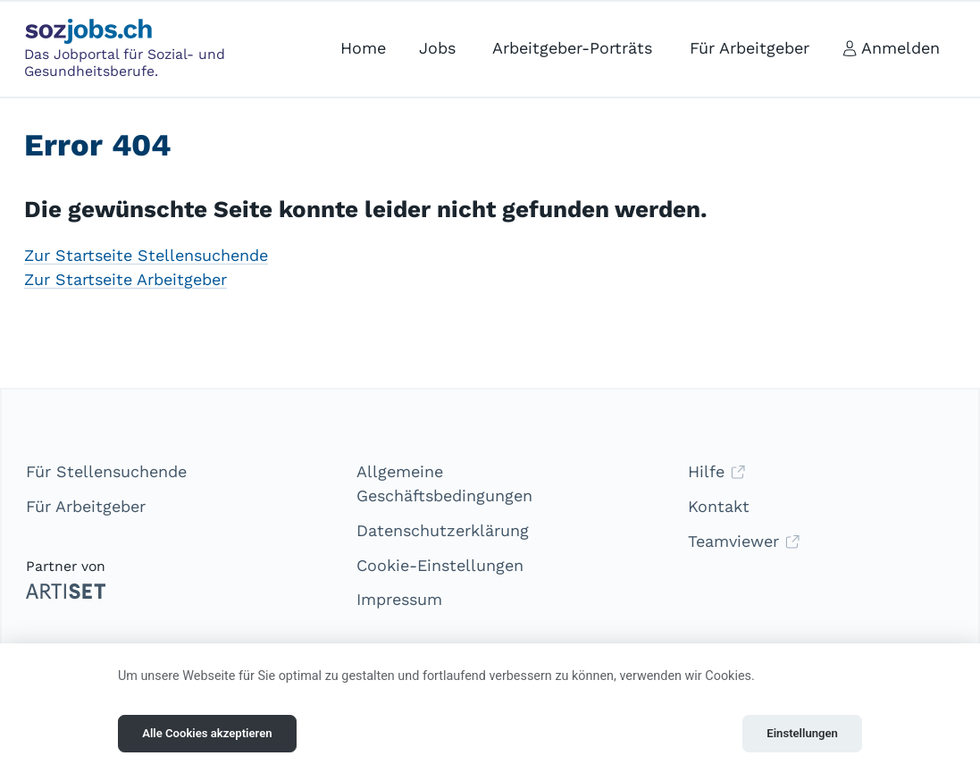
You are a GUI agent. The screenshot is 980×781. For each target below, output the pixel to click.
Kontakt (719, 506)
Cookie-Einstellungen (440, 565)
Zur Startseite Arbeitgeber (125, 279)
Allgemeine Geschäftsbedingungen (444, 483)
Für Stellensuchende (106, 471)
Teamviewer (744, 541)
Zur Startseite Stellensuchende (146, 255)
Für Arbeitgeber (86, 506)
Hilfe (717, 471)
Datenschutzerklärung (442, 530)
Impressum (399, 599)
